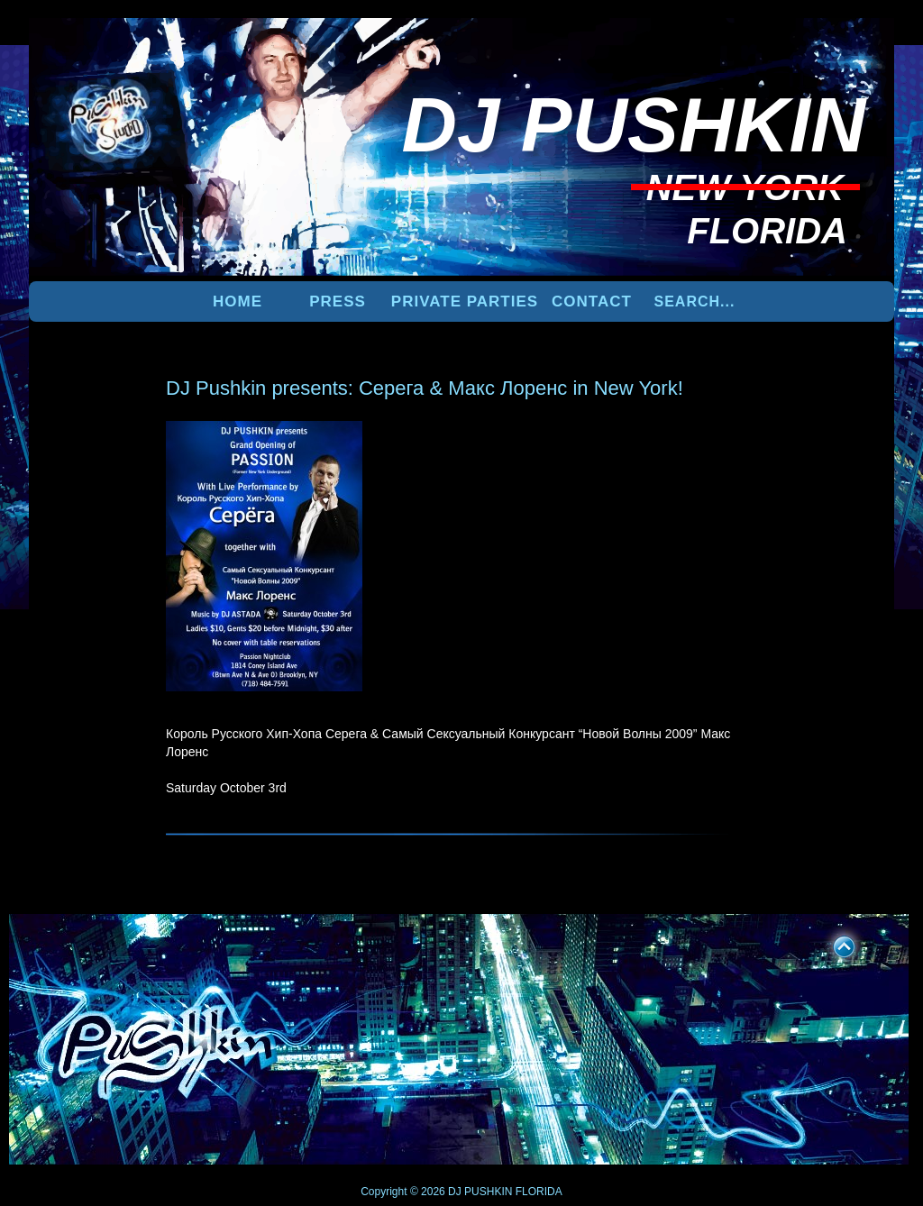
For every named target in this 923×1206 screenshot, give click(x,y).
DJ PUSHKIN (479, 1191)
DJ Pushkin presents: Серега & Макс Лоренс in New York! (424, 388)
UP (832, 943)
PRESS (337, 301)
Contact (592, 301)
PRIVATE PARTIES (464, 301)
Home (237, 301)
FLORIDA (539, 1191)
